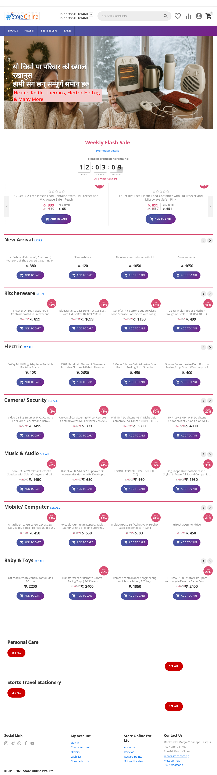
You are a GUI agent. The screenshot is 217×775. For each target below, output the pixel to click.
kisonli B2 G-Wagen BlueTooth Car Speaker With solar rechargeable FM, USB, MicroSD (30, 472)
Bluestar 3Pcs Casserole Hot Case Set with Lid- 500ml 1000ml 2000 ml (134, 312)
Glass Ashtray (134, 257)
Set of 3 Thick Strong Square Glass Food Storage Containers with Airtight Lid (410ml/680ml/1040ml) (186, 312)
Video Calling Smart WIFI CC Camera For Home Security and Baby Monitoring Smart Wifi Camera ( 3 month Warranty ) (82, 419)
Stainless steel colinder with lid (187, 257)
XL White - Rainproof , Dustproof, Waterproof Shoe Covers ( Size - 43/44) (82, 259)
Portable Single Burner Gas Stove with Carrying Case (30, 312)
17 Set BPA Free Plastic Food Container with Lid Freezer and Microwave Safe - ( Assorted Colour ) (82, 312)
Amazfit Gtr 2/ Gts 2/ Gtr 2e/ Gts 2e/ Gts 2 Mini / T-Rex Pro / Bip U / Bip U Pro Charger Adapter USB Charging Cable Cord (43, 526)
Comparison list (80, 761)
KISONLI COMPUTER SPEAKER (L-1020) (186, 472)
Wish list (76, 756)
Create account (80, 747)
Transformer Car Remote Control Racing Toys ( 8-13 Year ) (134, 579)
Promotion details (107, 151)
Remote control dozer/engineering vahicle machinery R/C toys (187, 579)
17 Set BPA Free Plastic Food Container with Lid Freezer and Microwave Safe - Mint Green (81, 197)
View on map (172, 761)
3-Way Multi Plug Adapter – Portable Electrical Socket (30, 366)
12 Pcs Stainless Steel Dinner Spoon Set (30, 259)
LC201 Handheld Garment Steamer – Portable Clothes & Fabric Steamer (135, 366)
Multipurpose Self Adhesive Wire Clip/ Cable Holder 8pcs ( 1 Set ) (147, 526)
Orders (75, 752)
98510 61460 (73, 14)
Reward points (133, 756)
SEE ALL (41, 294)
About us (129, 747)
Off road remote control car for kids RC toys (82, 579)
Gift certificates (133, 761)
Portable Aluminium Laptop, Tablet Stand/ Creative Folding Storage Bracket (95, 526)
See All (16, 652)
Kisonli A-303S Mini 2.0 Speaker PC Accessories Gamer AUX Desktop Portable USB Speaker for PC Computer (134, 472)
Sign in (75, 743)
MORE (38, 240)
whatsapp (173, 765)
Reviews (129, 752)
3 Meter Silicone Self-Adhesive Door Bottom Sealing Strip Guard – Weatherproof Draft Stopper (187, 366)
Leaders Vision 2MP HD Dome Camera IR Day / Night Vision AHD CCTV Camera (30, 419)
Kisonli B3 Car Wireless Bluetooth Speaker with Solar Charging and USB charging (82, 472)
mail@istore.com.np (176, 756)
